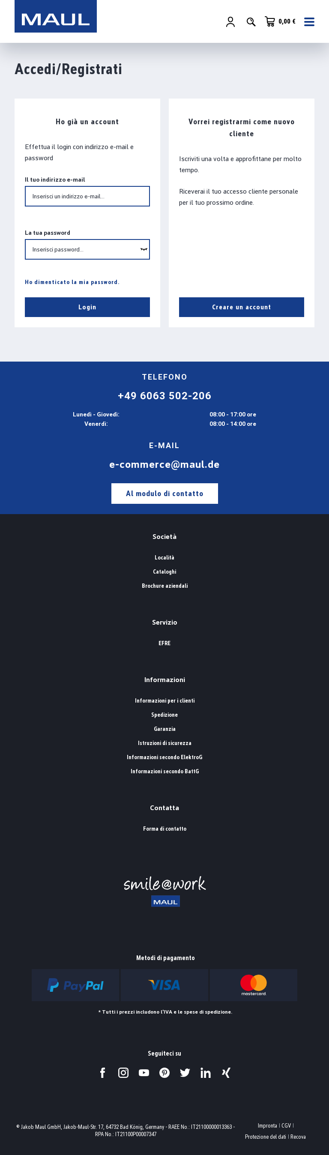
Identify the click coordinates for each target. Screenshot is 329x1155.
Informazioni (164, 680)
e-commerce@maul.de (164, 464)
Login (87, 307)
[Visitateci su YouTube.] (144, 1072)
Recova (298, 1137)
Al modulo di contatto (164, 493)
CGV (286, 1125)
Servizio (164, 622)
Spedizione (164, 715)
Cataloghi (164, 572)
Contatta (164, 808)
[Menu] (306, 22)
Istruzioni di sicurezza (164, 743)
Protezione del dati (265, 1137)
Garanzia (165, 729)
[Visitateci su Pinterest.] (164, 1072)
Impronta (267, 1125)
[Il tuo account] (230, 22)
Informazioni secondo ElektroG (164, 757)
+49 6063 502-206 (165, 396)
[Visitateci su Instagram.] (123, 1072)
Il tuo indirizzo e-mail (55, 179)
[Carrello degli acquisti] (280, 21)
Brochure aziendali (165, 586)
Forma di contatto (164, 829)
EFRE (164, 643)
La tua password (47, 232)
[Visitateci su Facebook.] (102, 1072)
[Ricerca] (251, 22)
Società (164, 537)
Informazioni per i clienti (164, 700)
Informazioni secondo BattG (165, 771)
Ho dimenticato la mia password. (72, 281)
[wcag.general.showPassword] (144, 249)
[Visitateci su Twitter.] (185, 1072)
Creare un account (241, 307)
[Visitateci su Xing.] (226, 1072)
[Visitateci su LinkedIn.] (205, 1072)
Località (164, 557)
